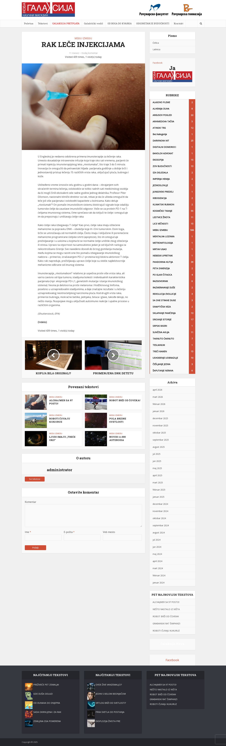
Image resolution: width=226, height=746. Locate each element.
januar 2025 (158, 496)
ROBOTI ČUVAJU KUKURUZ (59, 420)
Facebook (157, 62)
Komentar (30, 502)
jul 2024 (156, 539)
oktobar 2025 (159, 432)
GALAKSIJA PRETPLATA (65, 23)
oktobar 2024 (159, 518)
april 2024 (157, 561)
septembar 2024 (161, 525)
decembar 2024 (160, 504)
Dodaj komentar (89, 53)
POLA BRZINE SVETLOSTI (117, 420)
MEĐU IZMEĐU (83, 38)
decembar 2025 (160, 418)
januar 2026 (158, 411)
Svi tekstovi (34, 479)
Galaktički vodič (93, 23)
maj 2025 (157, 468)
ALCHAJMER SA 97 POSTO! (166, 602)
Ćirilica (156, 42)
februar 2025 (159, 489)
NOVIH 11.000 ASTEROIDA (117, 438)
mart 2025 (158, 482)
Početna (28, 23)
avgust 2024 (159, 532)
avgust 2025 (159, 446)
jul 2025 (156, 453)
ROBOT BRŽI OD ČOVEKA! (124, 400)
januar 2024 (158, 582)
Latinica (156, 49)
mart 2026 (158, 396)
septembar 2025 (161, 439)
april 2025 (157, 475)
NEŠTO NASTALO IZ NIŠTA (166, 609)
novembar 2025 (160, 425)
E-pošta (69, 532)
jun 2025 (157, 461)
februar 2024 (159, 575)
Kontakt (178, 23)
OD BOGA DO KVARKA (120, 23)
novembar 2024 (160, 511)
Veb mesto (109, 532)
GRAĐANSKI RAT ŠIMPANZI (166, 623)
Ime (28, 532)
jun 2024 (157, 546)
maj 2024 (157, 554)
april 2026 (157, 389)
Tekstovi (43, 23)
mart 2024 (158, 568)
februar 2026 (159, 404)
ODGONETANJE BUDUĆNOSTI (152, 23)
